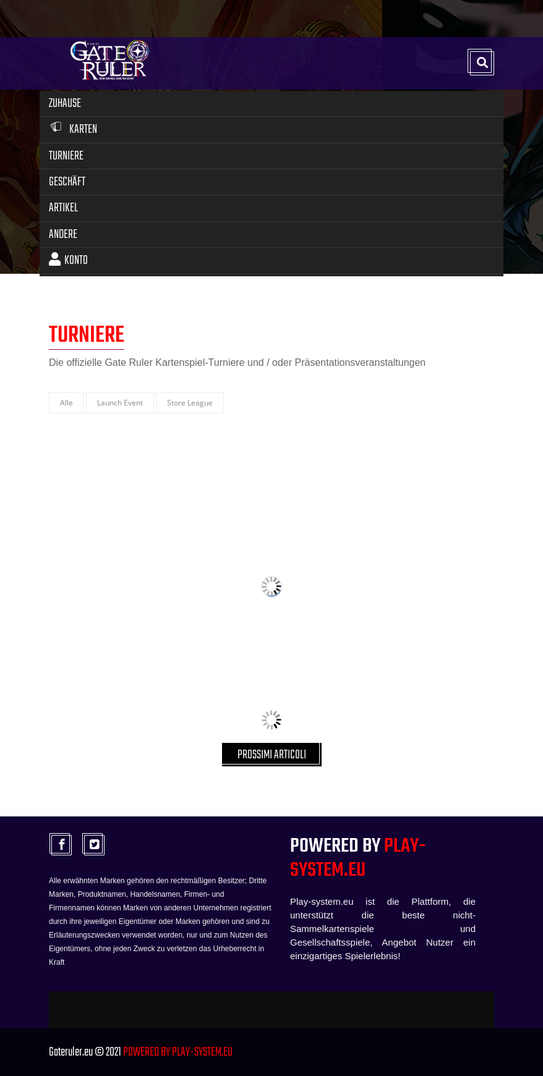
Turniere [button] (66, 156)
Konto (68, 260)
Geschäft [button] (67, 182)
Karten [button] (73, 129)
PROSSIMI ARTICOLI (271, 755)
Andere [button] (63, 234)
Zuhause (65, 103)
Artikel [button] (63, 208)
